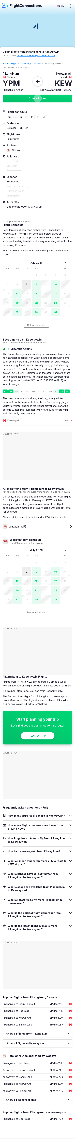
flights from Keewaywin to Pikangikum (36, 55)
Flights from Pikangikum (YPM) (26, 63)
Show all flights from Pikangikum (27, 1033)
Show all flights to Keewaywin (25, 1043)
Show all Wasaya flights (21, 1099)
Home (6, 63)
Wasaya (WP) (14, 526)
